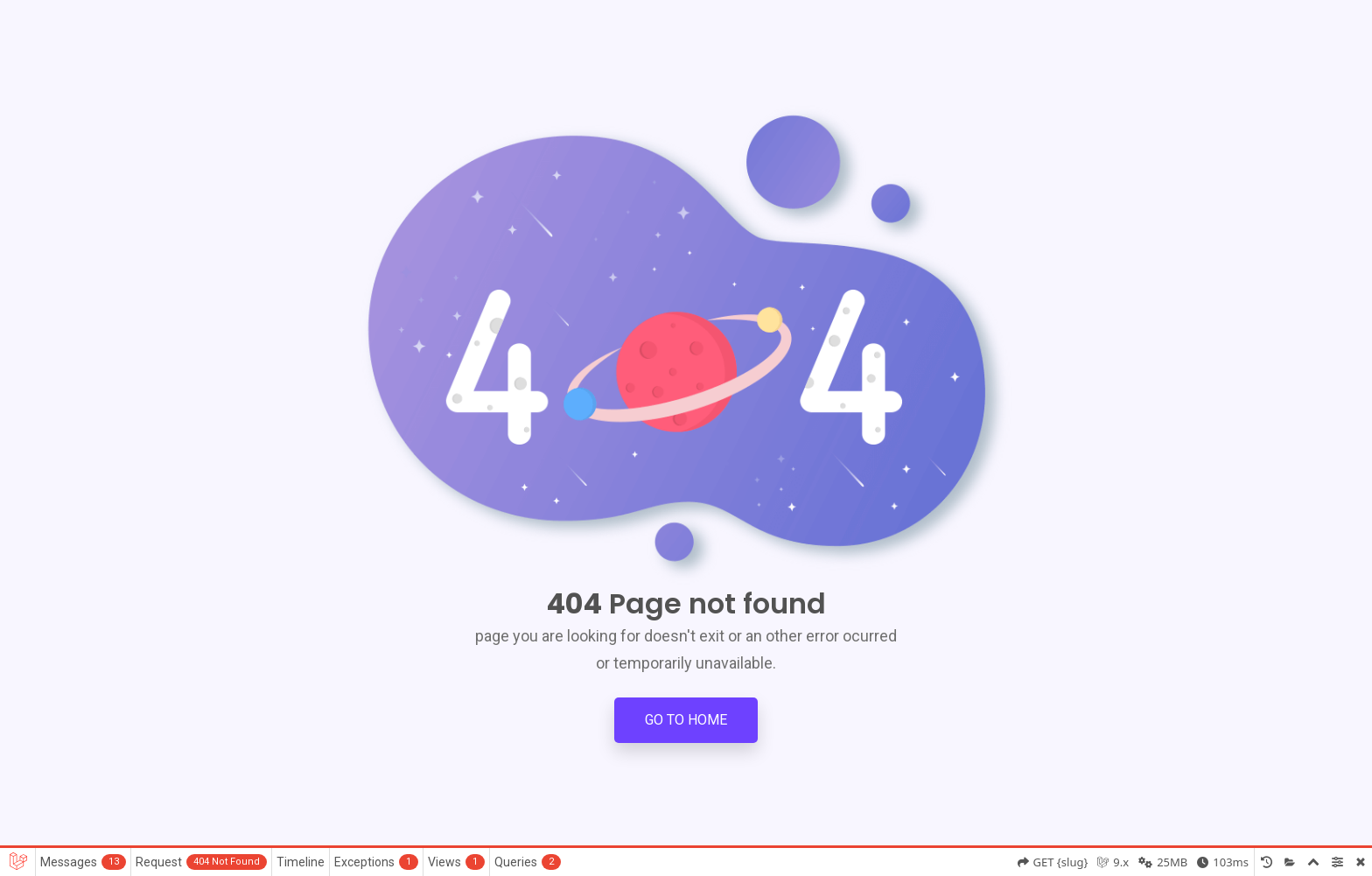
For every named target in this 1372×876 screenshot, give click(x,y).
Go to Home (686, 719)
